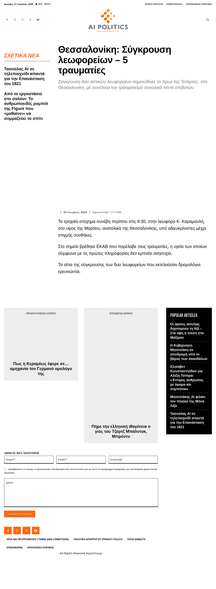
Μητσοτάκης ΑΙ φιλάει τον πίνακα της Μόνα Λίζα (187, 401)
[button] (208, 20)
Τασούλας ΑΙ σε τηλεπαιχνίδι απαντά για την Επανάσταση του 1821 (24, 76)
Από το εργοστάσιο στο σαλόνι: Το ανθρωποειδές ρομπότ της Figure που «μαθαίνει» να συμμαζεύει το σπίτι (26, 106)
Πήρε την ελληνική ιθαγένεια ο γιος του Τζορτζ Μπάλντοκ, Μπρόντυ (121, 431)
